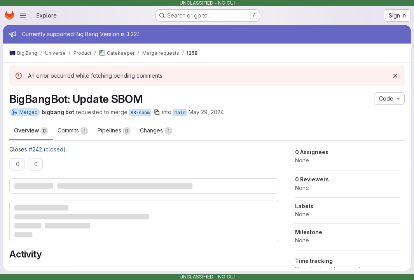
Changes (156, 131)
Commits (73, 131)
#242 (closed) (47, 149)
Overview (31, 131)
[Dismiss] (395, 75)
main (180, 113)
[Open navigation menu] (23, 15)
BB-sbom (140, 113)
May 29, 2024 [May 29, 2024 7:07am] (206, 112)
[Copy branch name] (156, 112)
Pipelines (114, 131)
